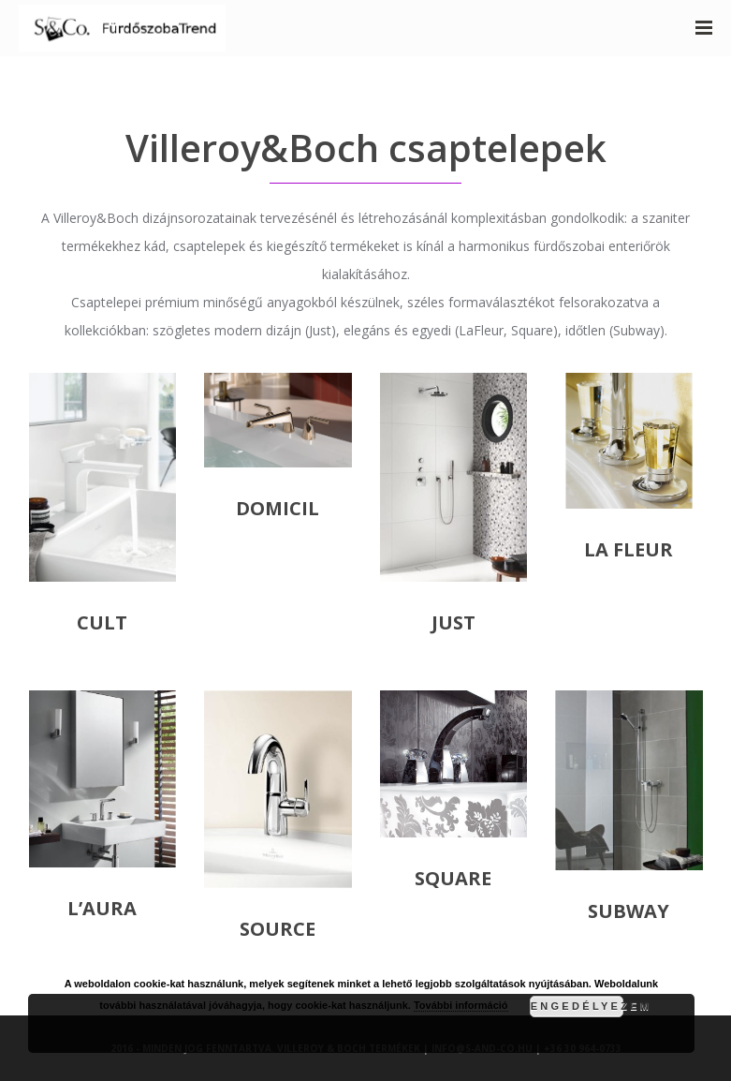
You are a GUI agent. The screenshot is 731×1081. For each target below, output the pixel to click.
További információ (461, 1005)
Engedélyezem (577, 1006)
